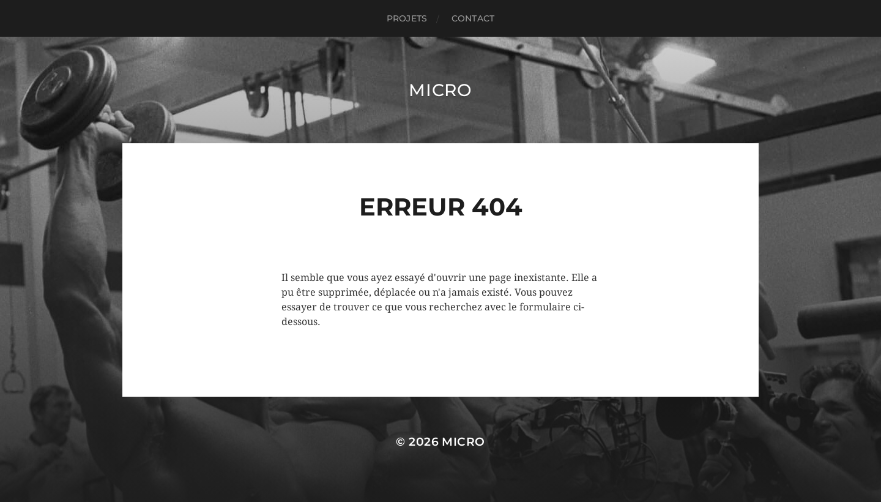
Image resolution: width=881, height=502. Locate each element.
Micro (440, 90)
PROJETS (407, 18)
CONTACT (473, 18)
